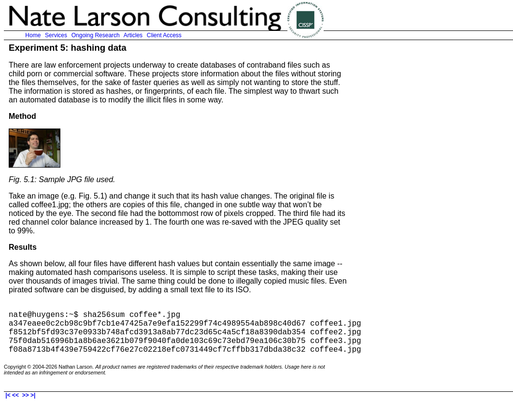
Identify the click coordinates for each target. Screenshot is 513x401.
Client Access (164, 35)
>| (33, 395)
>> (25, 395)
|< (7, 395)
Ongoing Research (95, 35)
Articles (133, 35)
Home (33, 35)
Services (56, 35)
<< (16, 395)
